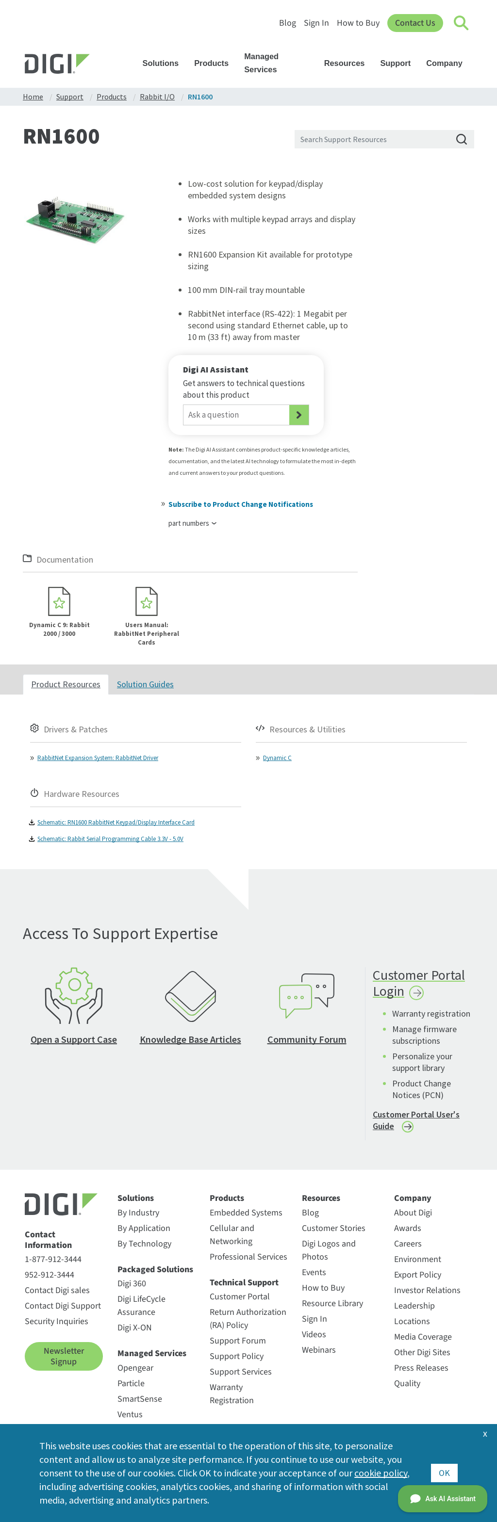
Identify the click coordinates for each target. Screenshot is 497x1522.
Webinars (319, 1350)
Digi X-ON (134, 1328)
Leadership (414, 1306)
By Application (143, 1228)
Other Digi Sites (422, 1352)
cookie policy (380, 1473)
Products (216, 63)
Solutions (165, 63)
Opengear (135, 1368)
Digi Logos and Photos (329, 1250)
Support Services (241, 1372)
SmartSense (139, 1399)
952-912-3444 (49, 1275)
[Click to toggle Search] (461, 23)
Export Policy (417, 1275)
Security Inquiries (56, 1321)
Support (400, 63)
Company (449, 63)
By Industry (138, 1213)
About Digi (413, 1213)
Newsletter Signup (64, 1356)
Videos (314, 1334)
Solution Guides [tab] (145, 684)
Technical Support (244, 1283)
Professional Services (248, 1257)
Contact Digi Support (63, 1306)
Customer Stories (333, 1228)
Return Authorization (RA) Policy (248, 1318)
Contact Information (48, 1240)
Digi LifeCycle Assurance (141, 1305)
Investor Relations (427, 1290)
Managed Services (280, 63)
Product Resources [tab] (65, 684)
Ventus (130, 1415)
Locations (412, 1321)
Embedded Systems (246, 1213)
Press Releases (421, 1368)
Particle (131, 1383)
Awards (407, 1228)
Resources (349, 63)
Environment (417, 1259)
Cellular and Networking (232, 1234)
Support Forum (238, 1341)
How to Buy (358, 23)
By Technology (144, 1244)
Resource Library (332, 1303)
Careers (408, 1244)
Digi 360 (131, 1284)
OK (444, 1472)
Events (314, 1272)
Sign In (316, 23)
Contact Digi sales (57, 1290)
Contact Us (415, 23)
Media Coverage (423, 1337)
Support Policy (237, 1356)
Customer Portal (240, 1297)
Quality (407, 1383)
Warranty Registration (232, 1394)
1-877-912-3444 (53, 1259)
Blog (287, 23)
